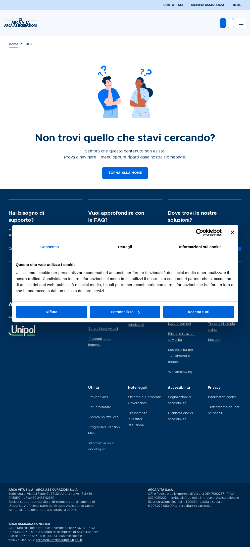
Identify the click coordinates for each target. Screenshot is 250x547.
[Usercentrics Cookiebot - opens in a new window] (200, 232)
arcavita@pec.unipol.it (195, 505)
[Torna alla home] (125, 173)
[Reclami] (214, 339)
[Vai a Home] (14, 44)
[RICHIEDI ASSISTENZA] (208, 5)
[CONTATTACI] (173, 5)
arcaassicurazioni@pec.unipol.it (59, 539)
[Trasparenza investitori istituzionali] (137, 419)
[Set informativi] (100, 407)
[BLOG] (237, 5)
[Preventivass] (98, 397)
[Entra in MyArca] (223, 23)
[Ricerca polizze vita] (103, 417)
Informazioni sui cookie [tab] (200, 247)
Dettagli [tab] (125, 247)
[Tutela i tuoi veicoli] (103, 328)
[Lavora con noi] (179, 323)
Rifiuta (52, 312)
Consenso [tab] (49, 247)
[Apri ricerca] (231, 23)
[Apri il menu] (241, 23)
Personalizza (125, 312)
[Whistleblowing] (180, 371)
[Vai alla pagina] (238, 249)
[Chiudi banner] (232, 232)
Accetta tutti (199, 312)
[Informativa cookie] (222, 397)
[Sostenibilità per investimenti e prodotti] (180, 355)
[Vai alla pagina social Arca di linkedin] (236, 541)
